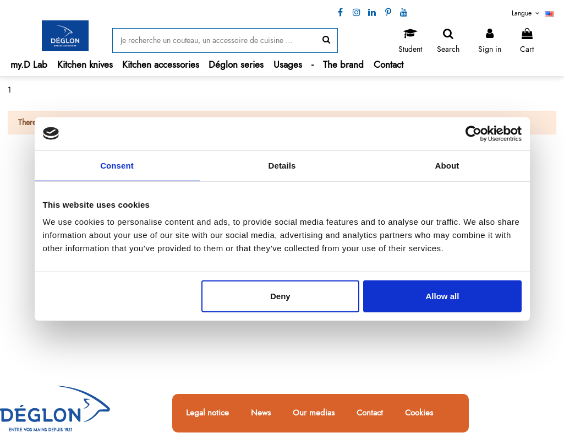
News (261, 413)
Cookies (419, 413)
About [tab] (447, 165)
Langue (533, 13)
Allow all (442, 296)
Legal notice (207, 413)
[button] (85, 64)
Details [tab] (282, 165)
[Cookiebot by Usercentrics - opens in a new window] (473, 133)
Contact (370, 413)
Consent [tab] (117, 165)
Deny (280, 296)
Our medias (314, 413)
